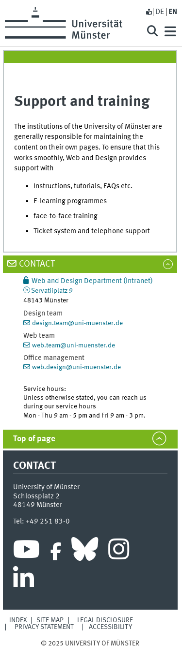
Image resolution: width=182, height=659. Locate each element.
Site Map (50, 620)
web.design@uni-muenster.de (76, 367)
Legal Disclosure (105, 620)
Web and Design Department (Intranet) (92, 281)
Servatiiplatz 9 (52, 290)
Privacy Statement (44, 627)
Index (18, 620)
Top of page (34, 439)
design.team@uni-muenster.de (77, 323)
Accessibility (110, 627)
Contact (37, 264)
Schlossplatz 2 (36, 496)
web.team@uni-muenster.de (73, 345)
